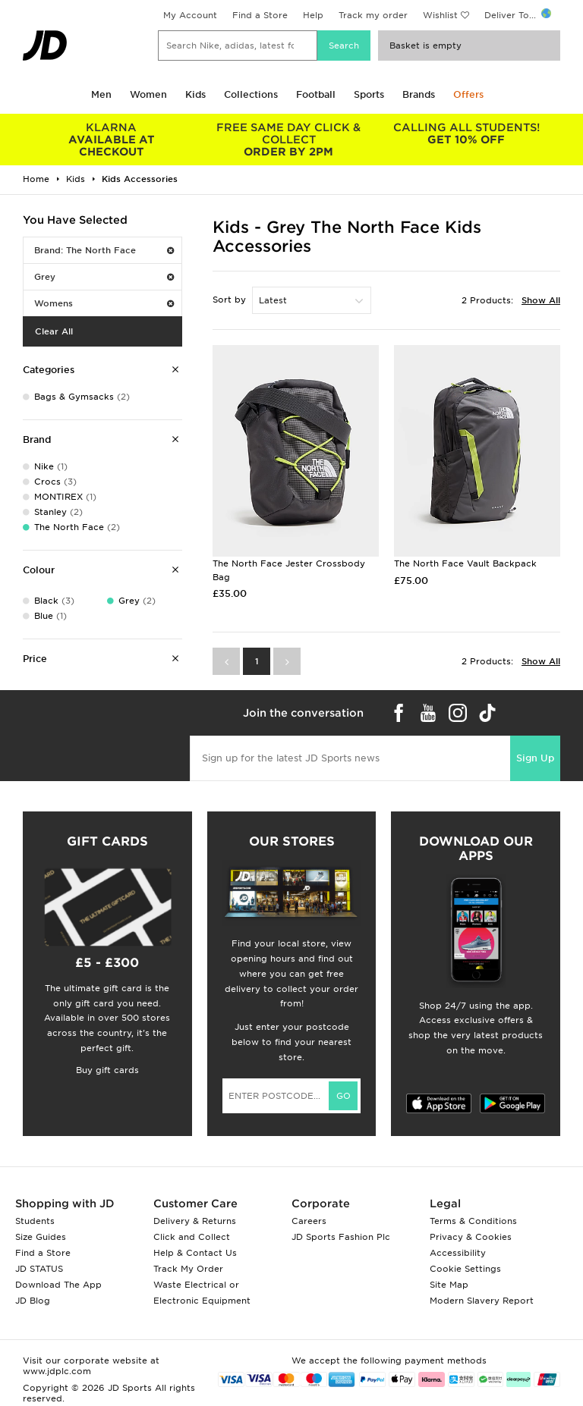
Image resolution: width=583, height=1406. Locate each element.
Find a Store (260, 15)
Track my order (373, 15)
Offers (468, 94)
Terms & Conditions (473, 1221)
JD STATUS (39, 1268)
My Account (190, 15)
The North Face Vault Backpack (465, 563)
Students (35, 1221)
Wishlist (440, 15)
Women (148, 94)
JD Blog (32, 1300)
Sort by (229, 299)
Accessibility (458, 1253)
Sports (369, 94)
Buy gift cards (107, 1070)
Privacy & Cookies (471, 1237)
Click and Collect (191, 1237)
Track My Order (188, 1268)
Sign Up (535, 758)
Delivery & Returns (194, 1221)
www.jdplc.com (57, 1371)
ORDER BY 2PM (289, 139)
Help (313, 15)
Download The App (58, 1284)
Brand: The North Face (104, 250)
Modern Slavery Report (482, 1300)
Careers (309, 1221)
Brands (418, 94)
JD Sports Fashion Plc (341, 1237)
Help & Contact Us (195, 1253)
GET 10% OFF (466, 133)
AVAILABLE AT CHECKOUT (111, 139)
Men (101, 94)
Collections (251, 94)
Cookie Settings (465, 1268)
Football (316, 94)
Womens (104, 303)
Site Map (449, 1284)
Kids (195, 94)
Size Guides (40, 1237)
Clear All (54, 331)
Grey (104, 276)
